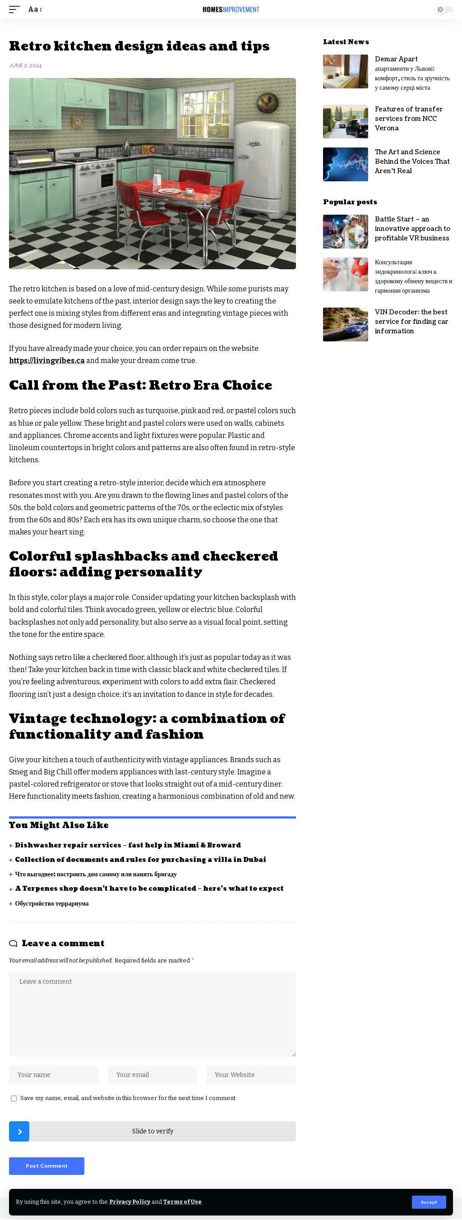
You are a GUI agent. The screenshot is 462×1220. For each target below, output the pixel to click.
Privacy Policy (130, 1201)
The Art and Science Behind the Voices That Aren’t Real (412, 161)
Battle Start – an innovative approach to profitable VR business (412, 229)
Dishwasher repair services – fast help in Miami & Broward (129, 845)
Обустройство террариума (52, 903)
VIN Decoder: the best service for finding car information (411, 322)
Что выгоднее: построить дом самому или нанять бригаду (97, 874)
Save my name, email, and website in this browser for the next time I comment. (128, 1098)
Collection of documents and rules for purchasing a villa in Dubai (141, 859)
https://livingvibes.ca (48, 360)
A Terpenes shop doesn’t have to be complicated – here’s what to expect (150, 888)
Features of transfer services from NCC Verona (409, 119)
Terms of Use (184, 1201)
